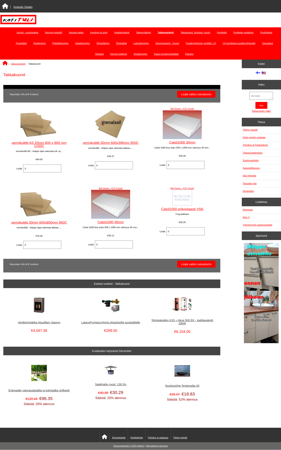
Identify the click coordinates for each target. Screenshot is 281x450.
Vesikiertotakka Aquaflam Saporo (39, 322)
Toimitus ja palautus (158, 437)
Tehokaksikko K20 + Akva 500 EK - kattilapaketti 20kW (182, 322)
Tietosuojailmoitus (253, 152)
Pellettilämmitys (60, 43)
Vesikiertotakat (121, 32)
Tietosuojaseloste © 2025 (125, 446)
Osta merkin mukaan (254, 137)
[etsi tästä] (261, 96)
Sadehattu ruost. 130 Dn (110, 384)
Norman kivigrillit (53, 32)
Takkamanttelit (18, 63)
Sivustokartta (118, 437)
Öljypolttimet (102, 43)
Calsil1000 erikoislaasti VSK (182, 209)
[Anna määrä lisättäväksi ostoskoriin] (42, 168)
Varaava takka (76, 32)
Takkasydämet (143, 32)
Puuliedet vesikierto (243, 32)
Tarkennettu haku (261, 111)
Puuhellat (222, 32)
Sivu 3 (246, 217)
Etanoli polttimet (118, 54)
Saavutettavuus (251, 168)
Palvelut (189, 54)
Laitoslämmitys (141, 43)
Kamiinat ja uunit (99, 32)
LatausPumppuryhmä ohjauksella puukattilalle (110, 322)
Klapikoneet (39, 43)
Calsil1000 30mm (182, 142)
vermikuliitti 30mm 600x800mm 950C (39, 222)
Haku (261, 84)
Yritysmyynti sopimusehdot (257, 224)
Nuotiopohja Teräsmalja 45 (182, 385)
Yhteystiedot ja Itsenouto (157, 446)
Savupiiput (267, 43)
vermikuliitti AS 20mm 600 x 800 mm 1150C (39, 144)
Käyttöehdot (136, 437)
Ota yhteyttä (249, 175)
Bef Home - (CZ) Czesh (182, 108)
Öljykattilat (121, 43)
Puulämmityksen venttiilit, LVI (201, 43)
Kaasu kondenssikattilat (166, 54)
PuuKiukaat (266, 32)
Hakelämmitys (82, 43)
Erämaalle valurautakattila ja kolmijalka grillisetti (39, 390)
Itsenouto (248, 209)
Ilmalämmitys (140, 54)
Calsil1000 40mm (111, 222)
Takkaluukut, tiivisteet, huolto (195, 32)
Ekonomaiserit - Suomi (167, 43)
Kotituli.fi (140, 446)
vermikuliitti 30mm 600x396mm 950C (111, 143)
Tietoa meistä (250, 129)
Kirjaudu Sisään (22, 7)
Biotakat (99, 54)
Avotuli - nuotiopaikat (27, 32)
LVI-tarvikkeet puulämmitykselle (239, 43)
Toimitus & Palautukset (255, 145)
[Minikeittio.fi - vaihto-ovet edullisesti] (261, 293)
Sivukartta (248, 191)
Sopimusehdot (251, 160)
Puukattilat (21, 43)
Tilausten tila (250, 183)
